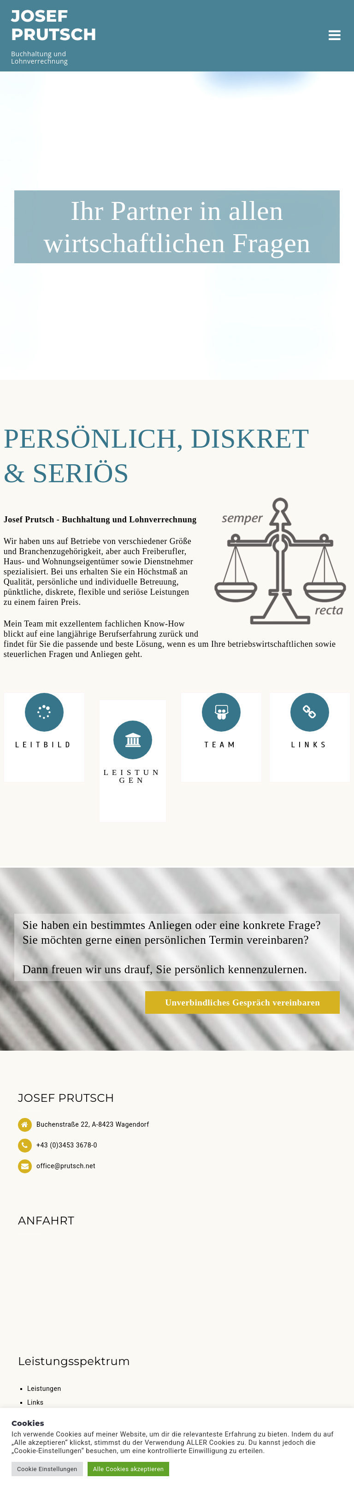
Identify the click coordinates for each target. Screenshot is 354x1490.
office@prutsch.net (65, 1166)
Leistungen (44, 1388)
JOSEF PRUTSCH (53, 25)
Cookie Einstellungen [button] (47, 1469)
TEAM (221, 745)
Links (35, 1402)
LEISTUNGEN (132, 776)
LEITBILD (44, 745)
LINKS (310, 745)
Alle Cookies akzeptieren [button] (128, 1469)
